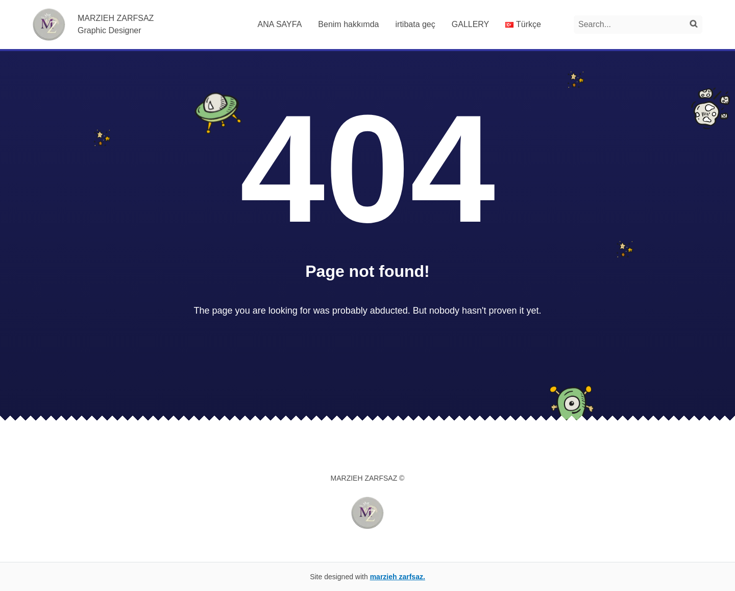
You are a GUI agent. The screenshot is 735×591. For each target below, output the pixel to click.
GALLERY (470, 24)
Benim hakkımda (348, 24)
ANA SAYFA (279, 24)
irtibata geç (415, 24)
